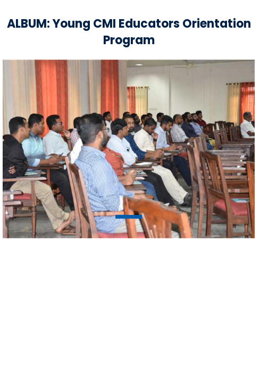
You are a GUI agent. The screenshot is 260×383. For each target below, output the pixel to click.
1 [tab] (128, 217)
